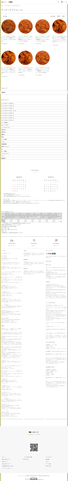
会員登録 (47, 458)
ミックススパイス (5, 126)
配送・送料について (5, 458)
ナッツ (3, 155)
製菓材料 (3, 157)
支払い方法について (5, 462)
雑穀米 (3, 133)
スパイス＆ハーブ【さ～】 (7, 107)
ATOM (27, 458)
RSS (24, 458)
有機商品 (3, 92)
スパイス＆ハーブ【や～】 (7, 117)
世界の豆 (3, 131)
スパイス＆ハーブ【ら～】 (7, 119)
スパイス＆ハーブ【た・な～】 (8, 109)
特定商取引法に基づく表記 (6, 465)
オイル (3, 140)
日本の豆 (3, 128)
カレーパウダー (5, 124)
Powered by (34, 478)
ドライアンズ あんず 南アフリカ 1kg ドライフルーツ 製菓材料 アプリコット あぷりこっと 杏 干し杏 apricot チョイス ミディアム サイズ (8, 71)
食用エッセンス (5, 145)
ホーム (2, 5)
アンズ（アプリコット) (17, 5)
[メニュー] (66, 2)
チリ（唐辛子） (5, 121)
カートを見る (47, 462)
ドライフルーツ (8, 5)
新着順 (63, 16)
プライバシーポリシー (6, 467)
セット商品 (4, 150)
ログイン (47, 460)
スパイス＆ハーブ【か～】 (7, 105)
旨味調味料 (4, 143)
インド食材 (4, 138)
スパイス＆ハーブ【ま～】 (7, 114)
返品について (4, 460)
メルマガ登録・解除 (27, 456)
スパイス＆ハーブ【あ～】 (7, 102)
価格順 (58, 16)
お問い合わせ (47, 465)
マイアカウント (48, 456)
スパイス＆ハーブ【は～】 (7, 112)
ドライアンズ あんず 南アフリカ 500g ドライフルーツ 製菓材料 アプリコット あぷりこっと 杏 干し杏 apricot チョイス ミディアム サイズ (59, 39)
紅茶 (2, 136)
